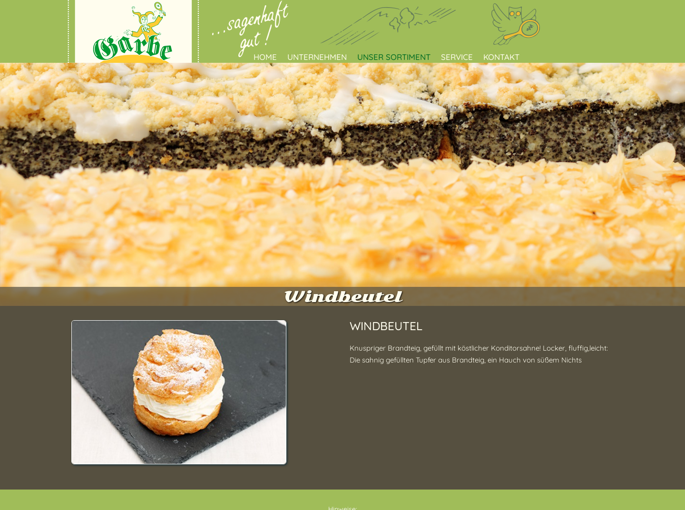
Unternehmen (317, 57)
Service (457, 57)
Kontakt (501, 57)
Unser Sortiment (394, 57)
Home (265, 57)
